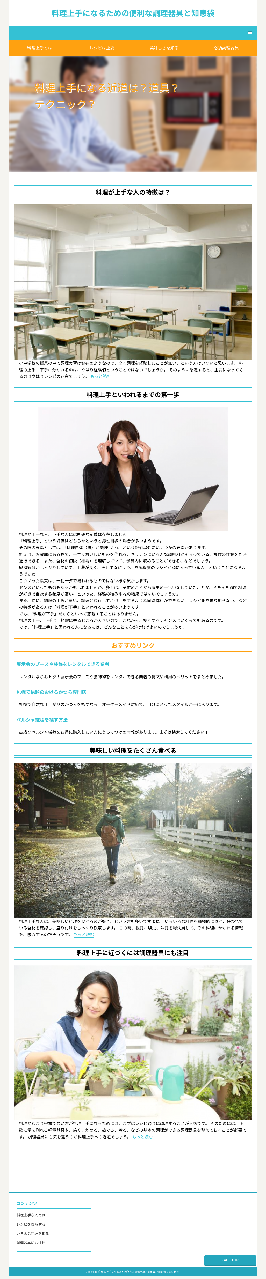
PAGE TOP (230, 1259)
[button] (133, 33)
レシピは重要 (101, 48)
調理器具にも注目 (31, 1242)
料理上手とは (39, 48)
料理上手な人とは (31, 1214)
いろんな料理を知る (33, 1233)
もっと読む (100, 376)
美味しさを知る (163, 48)
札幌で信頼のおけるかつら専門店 (52, 691)
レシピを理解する (31, 1224)
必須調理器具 (226, 48)
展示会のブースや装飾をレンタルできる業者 (63, 663)
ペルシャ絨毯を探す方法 (42, 719)
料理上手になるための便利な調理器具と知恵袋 (133, 12)
